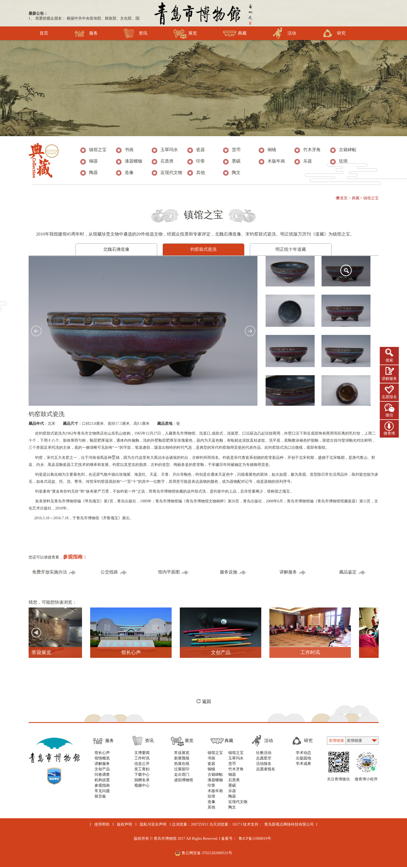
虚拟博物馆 (183, 780)
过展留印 (181, 769)
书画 (211, 758)
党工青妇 (142, 769)
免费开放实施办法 (54, 572)
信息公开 (142, 764)
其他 (211, 807)
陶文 (232, 807)
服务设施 (233, 572)
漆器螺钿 (215, 780)
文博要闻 (142, 753)
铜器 (232, 775)
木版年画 (215, 791)
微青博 (389, 433)
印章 (211, 785)
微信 (389, 415)
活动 (284, 33)
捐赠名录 (142, 780)
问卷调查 (102, 775)
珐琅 (211, 796)
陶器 (232, 796)
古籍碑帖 (215, 775)
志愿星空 (263, 758)
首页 (44, 33)
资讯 (135, 33)
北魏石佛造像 (116, 249)
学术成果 (303, 764)
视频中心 (142, 785)
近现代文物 (237, 802)
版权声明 (124, 824)
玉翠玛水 (236, 758)
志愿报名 (389, 397)
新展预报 (181, 758)
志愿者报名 (265, 769)
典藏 (234, 33)
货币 (232, 764)
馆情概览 (102, 758)
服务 (86, 33)
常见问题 (102, 791)
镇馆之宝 (371, 198)
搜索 (389, 360)
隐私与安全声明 (153, 824)
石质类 (234, 780)
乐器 (232, 791)
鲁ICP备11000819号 (255, 839)
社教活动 (263, 753)
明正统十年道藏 (290, 249)
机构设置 (102, 780)
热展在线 (181, 764)
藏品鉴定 (352, 572)
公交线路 (114, 572)
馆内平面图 (173, 572)
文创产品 (102, 769)
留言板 (100, 796)
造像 (211, 802)
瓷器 (211, 764)
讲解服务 (389, 379)
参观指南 (102, 785)
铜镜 (211, 769)
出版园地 (303, 758)
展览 (185, 33)
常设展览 (181, 753)
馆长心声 (102, 753)
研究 (333, 33)
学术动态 (303, 753)
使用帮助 (102, 824)
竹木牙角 (236, 769)
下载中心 (142, 775)
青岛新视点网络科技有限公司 (289, 824)
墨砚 (232, 785)
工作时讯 (142, 758)
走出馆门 (181, 775)
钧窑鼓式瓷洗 (203, 249)
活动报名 (263, 764)
